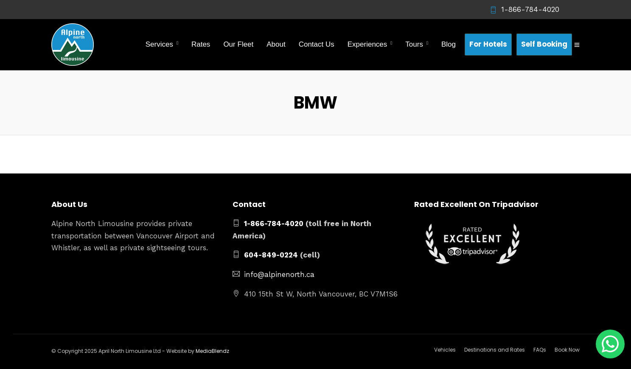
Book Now (567, 349)
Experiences (367, 44)
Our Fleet (238, 44)
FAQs (539, 349)
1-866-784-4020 (524, 9)
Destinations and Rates (494, 349)
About (275, 44)
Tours (414, 44)
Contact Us (316, 44)
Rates (200, 44)
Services (159, 44)
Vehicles (445, 349)
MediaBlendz (212, 351)
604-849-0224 (271, 255)
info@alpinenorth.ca (279, 274)
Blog (448, 44)
